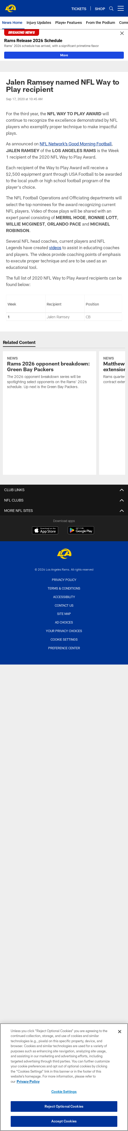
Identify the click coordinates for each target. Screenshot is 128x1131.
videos (55, 247)
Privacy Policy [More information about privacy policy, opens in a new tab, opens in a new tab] (28, 1081)
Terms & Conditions (64, 588)
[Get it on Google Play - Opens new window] (81, 532)
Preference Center (64, 648)
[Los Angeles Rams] (64, 554)
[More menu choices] (121, 8)
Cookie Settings (64, 639)
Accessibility (64, 597)
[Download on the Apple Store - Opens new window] (45, 530)
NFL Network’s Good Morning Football (76, 143)
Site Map (64, 613)
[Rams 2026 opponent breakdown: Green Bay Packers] (49, 373)
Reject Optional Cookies (64, 1106)
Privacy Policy (64, 579)
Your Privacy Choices (64, 631)
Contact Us (64, 605)
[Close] (122, 33)
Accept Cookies (64, 1121)
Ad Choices (64, 622)
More (64, 55)
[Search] (111, 8)
